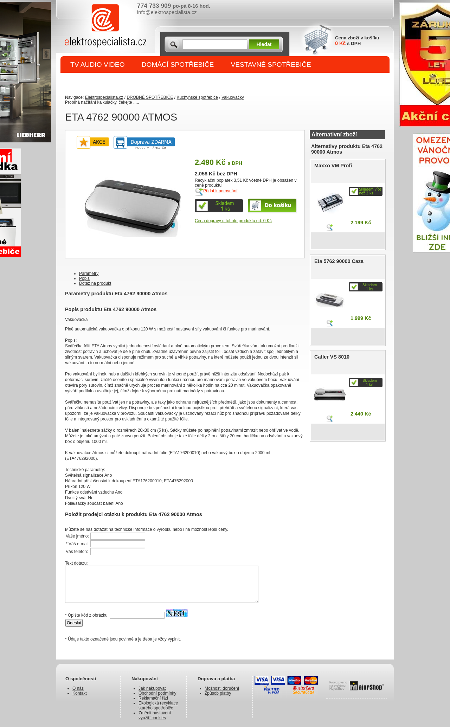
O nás (78, 688)
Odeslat (74, 622)
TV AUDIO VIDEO (97, 64)
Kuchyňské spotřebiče (197, 97)
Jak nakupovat (152, 688)
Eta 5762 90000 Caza (339, 261)
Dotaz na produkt (95, 283)
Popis (84, 278)
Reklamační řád (153, 698)
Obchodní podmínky (157, 693)
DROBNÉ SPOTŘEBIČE (107, 81)
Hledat (264, 44)
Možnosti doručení (222, 688)
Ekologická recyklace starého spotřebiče (158, 705)
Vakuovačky (232, 97)
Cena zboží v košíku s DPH (357, 40)
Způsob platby (218, 693)
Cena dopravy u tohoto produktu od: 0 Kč (233, 220)
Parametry (88, 273)
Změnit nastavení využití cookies (155, 715)
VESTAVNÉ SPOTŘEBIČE (271, 64)
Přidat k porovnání (220, 190)
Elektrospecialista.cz (104, 97)
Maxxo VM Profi (333, 165)
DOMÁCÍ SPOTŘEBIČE (178, 64)
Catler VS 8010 (331, 357)
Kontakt (79, 693)
